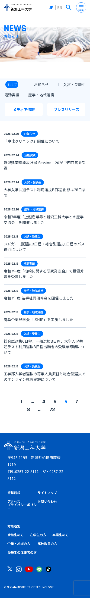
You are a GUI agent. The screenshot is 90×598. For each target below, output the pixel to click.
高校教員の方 (47, 543)
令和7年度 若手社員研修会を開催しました (39, 298)
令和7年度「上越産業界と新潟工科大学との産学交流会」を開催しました (44, 219)
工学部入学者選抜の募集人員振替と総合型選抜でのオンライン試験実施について (44, 376)
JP (51, 7)
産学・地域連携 (41, 94)
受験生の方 (15, 534)
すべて (11, 84)
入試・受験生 (74, 84)
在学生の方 (38, 534)
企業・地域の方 (18, 543)
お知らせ (41, 84)
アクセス (13, 501)
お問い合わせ (47, 501)
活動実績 (11, 94)
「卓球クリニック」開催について (31, 141)
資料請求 (13, 492)
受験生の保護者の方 (22, 552)
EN (59, 7)
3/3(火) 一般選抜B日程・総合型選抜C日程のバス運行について (44, 246)
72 (52, 409)
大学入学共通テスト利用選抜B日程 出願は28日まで (45, 192)
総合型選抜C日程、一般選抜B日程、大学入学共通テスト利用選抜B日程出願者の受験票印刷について (44, 346)
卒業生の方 (60, 534)
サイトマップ (47, 492)
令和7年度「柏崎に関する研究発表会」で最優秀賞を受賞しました (44, 273)
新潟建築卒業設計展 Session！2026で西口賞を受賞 (45, 165)
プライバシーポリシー (22, 506)
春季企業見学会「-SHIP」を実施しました (38, 319)
